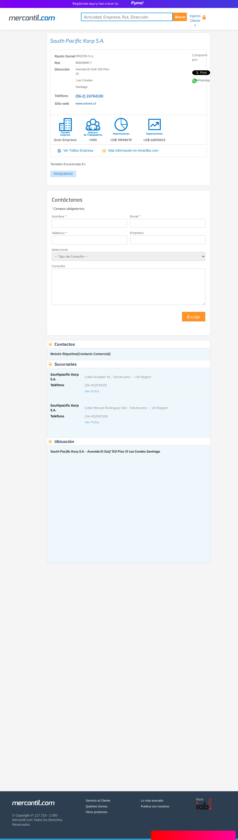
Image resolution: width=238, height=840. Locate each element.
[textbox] (134, 17)
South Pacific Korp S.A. (77, 40)
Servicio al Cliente (98, 800)
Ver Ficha (92, 391)
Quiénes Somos (96, 806)
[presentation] (87, 318)
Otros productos (96, 812)
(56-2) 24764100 (89, 96)
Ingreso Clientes (195, 20)
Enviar (193, 316)
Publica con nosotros (155, 806)
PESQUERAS (63, 174)
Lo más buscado (152, 800)
